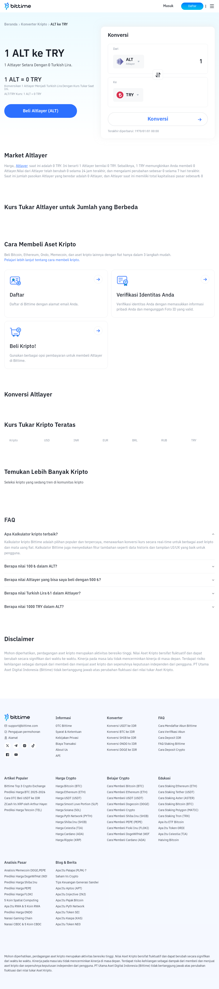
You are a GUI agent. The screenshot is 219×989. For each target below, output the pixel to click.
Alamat (13, 737)
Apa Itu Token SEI (68, 912)
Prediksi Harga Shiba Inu (20, 882)
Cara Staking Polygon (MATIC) (178, 810)
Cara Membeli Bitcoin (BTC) (125, 786)
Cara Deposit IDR (169, 737)
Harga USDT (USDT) (68, 798)
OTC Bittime (64, 725)
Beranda (11, 24)
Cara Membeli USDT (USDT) (125, 798)
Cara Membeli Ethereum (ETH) (127, 792)
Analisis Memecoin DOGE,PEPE (25, 870)
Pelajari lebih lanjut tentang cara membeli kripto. (42, 260)
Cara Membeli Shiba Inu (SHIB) (128, 816)
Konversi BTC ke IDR (121, 731)
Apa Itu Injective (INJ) (71, 894)
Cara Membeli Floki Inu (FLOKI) (128, 828)
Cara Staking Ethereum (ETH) (177, 786)
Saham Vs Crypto (67, 876)
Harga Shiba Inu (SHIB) (71, 822)
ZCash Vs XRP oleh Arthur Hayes (26, 804)
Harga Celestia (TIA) (69, 828)
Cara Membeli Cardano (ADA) (126, 840)
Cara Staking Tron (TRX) (174, 816)
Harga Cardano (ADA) (70, 834)
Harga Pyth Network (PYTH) (74, 816)
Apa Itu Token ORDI (171, 828)
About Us (62, 749)
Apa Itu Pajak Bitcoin (69, 900)
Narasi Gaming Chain (18, 918)
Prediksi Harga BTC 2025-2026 (24, 792)
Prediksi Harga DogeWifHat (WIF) (26, 876)
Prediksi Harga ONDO (18, 912)
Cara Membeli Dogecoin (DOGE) (128, 804)
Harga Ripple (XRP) (68, 840)
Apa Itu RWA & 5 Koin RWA (22, 906)
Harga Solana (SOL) (68, 810)
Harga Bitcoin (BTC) (69, 786)
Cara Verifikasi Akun (171, 731)
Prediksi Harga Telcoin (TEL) (23, 810)
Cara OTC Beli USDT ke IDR (22, 798)
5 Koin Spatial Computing (21, 900)
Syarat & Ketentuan (68, 731)
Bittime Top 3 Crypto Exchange (25, 786)
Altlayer (22, 166)
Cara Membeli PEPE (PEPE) (124, 822)
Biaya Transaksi (66, 743)
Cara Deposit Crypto (171, 749)
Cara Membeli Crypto (121, 810)
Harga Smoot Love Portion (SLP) (77, 804)
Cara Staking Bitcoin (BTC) (176, 804)
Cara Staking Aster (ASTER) (176, 798)
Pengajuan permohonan (24, 731)
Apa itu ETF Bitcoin (171, 822)
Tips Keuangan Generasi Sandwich (79, 882)
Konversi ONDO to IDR (122, 743)
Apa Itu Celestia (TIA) (173, 834)
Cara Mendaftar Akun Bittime (177, 725)
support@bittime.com (23, 725)
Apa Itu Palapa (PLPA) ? (71, 870)
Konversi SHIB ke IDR (121, 737)
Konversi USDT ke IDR (121, 725)
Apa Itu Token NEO (68, 924)
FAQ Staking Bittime (171, 743)
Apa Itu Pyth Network (70, 906)
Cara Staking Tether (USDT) (176, 792)
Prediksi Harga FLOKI (18, 894)
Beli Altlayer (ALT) (40, 111)
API (58, 755)
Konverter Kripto (34, 24)
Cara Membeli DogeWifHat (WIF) (129, 834)
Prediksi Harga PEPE (17, 888)
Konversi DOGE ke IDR (122, 749)
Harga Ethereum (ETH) (71, 792)
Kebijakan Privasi (67, 737)
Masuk (168, 6)
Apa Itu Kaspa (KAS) (69, 918)
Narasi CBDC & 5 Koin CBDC (22, 924)
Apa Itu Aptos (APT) (69, 888)
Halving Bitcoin (168, 840)
